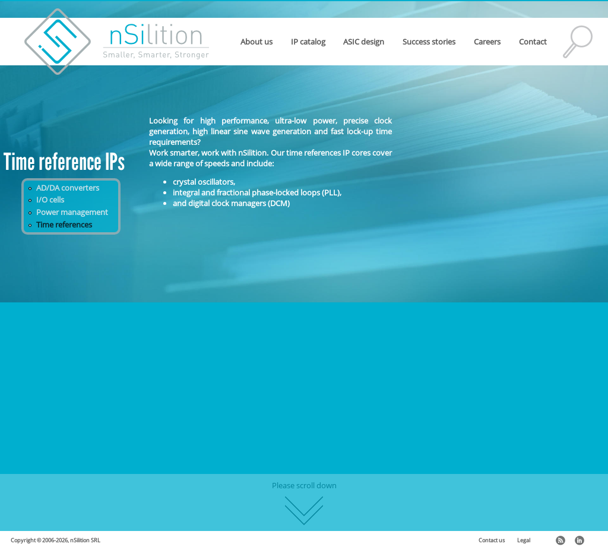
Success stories (429, 41)
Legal (523, 540)
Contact (533, 41)
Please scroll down (304, 502)
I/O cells (50, 199)
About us (256, 41)
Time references (64, 224)
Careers (487, 41)
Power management (72, 212)
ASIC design (363, 41)
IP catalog (308, 41)
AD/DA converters (67, 187)
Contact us (492, 540)
